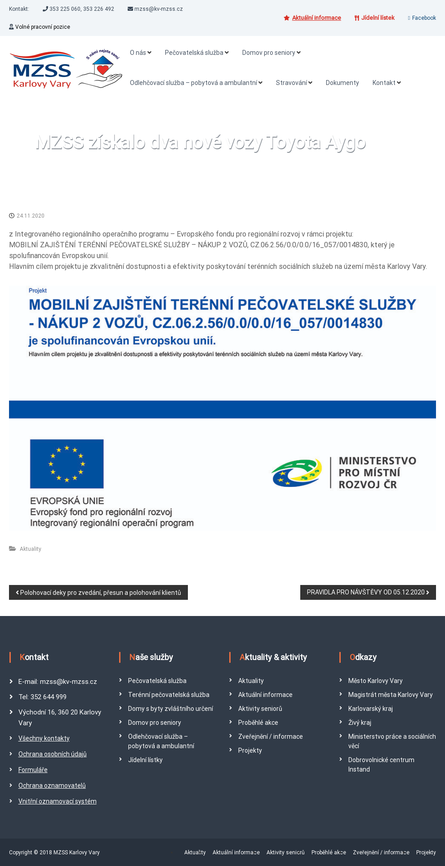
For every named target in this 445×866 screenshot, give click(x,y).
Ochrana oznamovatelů (52, 785)
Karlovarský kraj (370, 708)
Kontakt (384, 82)
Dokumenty (342, 82)
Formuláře (33, 769)
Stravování (291, 82)
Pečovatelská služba (194, 52)
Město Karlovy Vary (375, 680)
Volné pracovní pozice (42, 27)
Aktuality (30, 549)
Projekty (250, 750)
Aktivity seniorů (260, 708)
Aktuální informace (265, 694)
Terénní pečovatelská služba (168, 694)
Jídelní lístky (145, 759)
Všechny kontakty (44, 738)
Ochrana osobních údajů (52, 754)
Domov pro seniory (268, 52)
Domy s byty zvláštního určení (170, 708)
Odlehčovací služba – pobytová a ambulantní (193, 82)
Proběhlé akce (258, 722)
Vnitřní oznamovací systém (57, 801)
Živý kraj (359, 722)
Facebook (424, 18)
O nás (138, 52)
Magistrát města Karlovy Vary (390, 694)
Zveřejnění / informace (270, 736)
